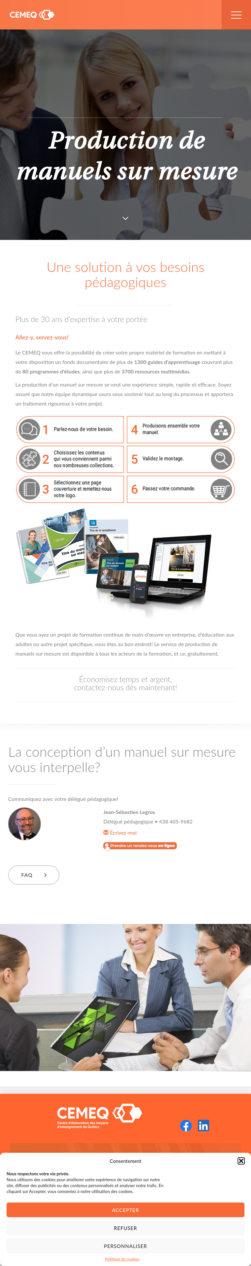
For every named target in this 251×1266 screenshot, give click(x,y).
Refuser (125, 1228)
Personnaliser (125, 1246)
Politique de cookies (122, 1259)
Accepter (125, 1210)
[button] (241, 1161)
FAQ (27, 875)
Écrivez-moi (120, 832)
